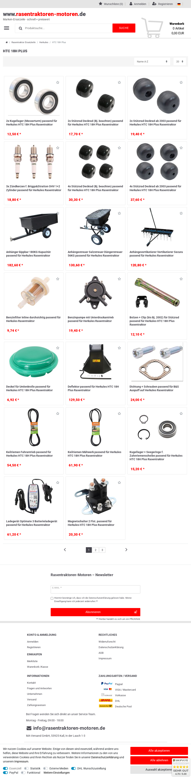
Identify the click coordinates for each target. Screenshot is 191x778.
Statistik (35, 768)
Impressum (105, 658)
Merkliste (32, 661)
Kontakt (31, 682)
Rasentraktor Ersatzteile (24, 42)
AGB (101, 652)
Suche (123, 28)
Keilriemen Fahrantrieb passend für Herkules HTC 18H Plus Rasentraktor (29, 453)
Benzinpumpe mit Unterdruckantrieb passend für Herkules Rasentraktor (91, 319)
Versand (31, 699)
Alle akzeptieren (159, 750)
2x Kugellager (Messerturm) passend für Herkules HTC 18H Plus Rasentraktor (31, 122)
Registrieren (34, 647)
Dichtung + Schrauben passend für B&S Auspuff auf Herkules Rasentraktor (154, 388)
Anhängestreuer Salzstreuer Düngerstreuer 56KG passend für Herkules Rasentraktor (95, 253)
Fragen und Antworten (39, 688)
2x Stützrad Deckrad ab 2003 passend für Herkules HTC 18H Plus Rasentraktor (155, 122)
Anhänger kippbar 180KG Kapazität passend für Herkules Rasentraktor (28, 253)
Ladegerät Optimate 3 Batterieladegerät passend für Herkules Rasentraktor (31, 523)
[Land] (178, 4)
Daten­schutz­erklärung (111, 647)
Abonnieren (111, 612)
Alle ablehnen (159, 760)
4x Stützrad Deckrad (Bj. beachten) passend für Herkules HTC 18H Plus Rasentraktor (95, 188)
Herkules (43, 42)
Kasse (44, 666)
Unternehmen (34, 693)
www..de (91, 16)
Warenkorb (33, 666)
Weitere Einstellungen (57, 772)
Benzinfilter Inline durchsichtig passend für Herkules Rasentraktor (33, 319)
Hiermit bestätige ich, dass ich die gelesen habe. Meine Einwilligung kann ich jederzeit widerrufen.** (93, 600)
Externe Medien (58, 768)
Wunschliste (57, 83)
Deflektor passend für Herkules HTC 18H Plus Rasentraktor (93, 388)
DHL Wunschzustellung (91, 768)
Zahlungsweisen (36, 705)
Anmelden (32, 641)
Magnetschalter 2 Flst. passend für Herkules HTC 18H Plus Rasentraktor (91, 523)
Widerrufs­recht (107, 641)
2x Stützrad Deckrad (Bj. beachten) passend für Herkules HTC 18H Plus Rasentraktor (95, 122)
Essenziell (15, 768)
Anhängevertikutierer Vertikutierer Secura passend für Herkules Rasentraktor (156, 253)
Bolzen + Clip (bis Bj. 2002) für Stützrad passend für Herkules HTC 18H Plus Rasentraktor (154, 321)
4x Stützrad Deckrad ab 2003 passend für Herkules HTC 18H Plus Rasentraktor (155, 188)
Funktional (33, 772)
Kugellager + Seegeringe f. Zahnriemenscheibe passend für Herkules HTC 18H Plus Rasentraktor (156, 455)
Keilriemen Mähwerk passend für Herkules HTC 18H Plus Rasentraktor (94, 453)
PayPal (13, 772)
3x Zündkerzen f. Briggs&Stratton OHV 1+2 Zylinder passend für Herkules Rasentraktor (33, 188)
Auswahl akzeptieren (159, 769)
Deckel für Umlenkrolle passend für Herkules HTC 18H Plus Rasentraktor (29, 388)
